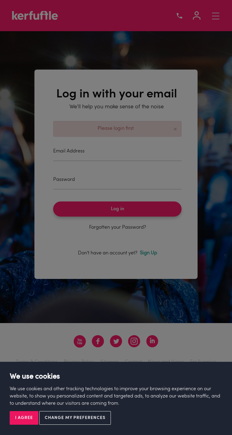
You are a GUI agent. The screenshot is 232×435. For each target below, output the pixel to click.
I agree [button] (24, 418)
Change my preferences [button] (75, 418)
